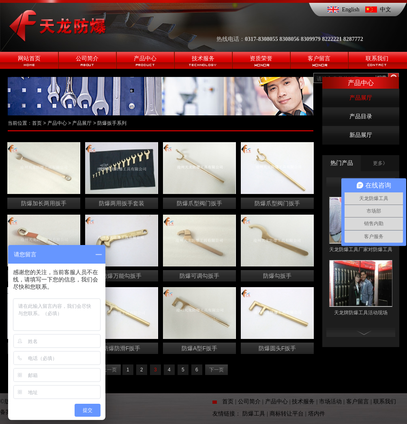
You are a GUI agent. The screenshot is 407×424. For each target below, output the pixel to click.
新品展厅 (360, 135)
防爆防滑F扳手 (122, 348)
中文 (385, 9)
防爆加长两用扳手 (43, 203)
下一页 (216, 370)
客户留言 (357, 401)
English (351, 9)
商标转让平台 (287, 414)
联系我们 (384, 401)
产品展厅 (360, 98)
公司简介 (249, 401)
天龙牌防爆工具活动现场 (361, 312)
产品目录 (360, 116)
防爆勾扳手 (277, 276)
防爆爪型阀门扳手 (199, 203)
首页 (37, 123)
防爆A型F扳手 (199, 348)
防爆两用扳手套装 (121, 203)
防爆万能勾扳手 (121, 276)
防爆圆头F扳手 (277, 348)
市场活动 (330, 401)
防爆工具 (253, 414)
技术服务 (303, 401)
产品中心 (57, 123)
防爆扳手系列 (111, 123)
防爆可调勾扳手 (199, 276)
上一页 (109, 370)
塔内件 (316, 414)
